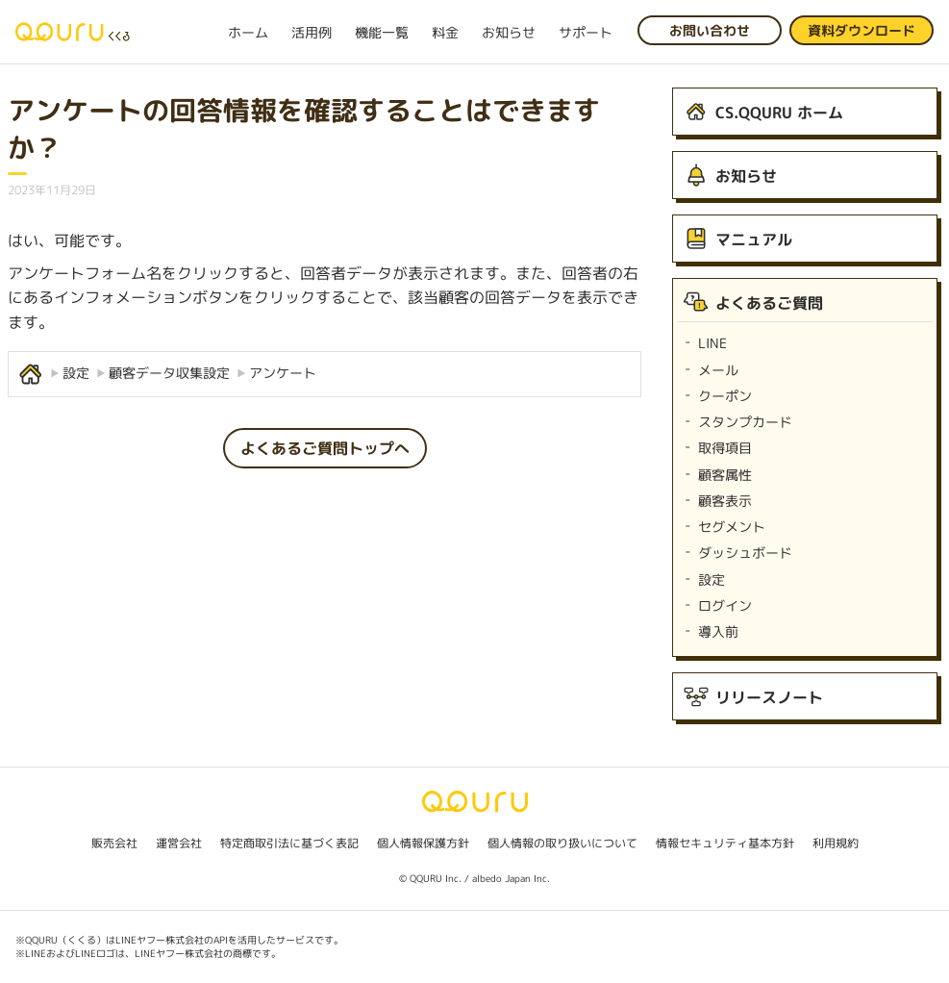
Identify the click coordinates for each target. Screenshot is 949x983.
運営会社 (179, 843)
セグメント (731, 526)
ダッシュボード (745, 552)
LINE (712, 343)
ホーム (248, 32)
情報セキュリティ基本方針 (725, 843)
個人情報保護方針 (423, 843)
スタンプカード (745, 422)
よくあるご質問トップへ (325, 448)
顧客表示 (725, 501)
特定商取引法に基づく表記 (289, 843)
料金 (445, 32)
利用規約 (835, 843)
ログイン (725, 605)
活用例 (311, 32)
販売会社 (114, 843)
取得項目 (725, 448)
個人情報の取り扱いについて (562, 843)
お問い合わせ (709, 30)
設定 (711, 579)
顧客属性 (725, 475)
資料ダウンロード (861, 30)
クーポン (725, 396)
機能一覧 (382, 32)
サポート (585, 32)
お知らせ (509, 32)
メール (718, 370)
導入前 (718, 631)
